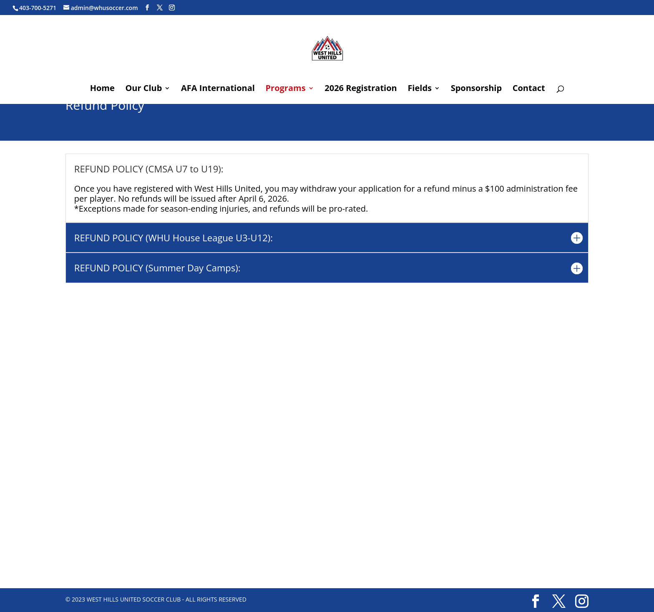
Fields (419, 89)
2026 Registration (360, 89)
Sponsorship (476, 89)
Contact (529, 89)
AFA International (218, 89)
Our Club (143, 89)
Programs (286, 89)
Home (102, 89)
